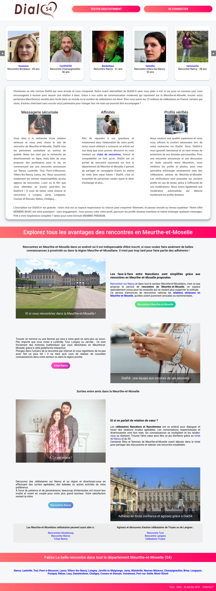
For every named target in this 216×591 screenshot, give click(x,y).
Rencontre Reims (60, 535)
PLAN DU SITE (192, 587)
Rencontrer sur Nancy (122, 283)
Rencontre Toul (155, 532)
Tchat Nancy (61, 365)
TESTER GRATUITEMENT (106, 9)
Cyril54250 (66, 65)
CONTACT (208, 587)
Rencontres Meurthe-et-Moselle (155, 304)
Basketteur (108, 65)
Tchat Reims (61, 538)
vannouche (192, 65)
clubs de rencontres (109, 154)
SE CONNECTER (178, 9)
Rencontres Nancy (60, 505)
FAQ (172, 587)
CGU (179, 587)
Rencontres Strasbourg (61, 532)
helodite (150, 65)
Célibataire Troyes (155, 538)
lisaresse (23, 65)
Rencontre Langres (155, 535)
